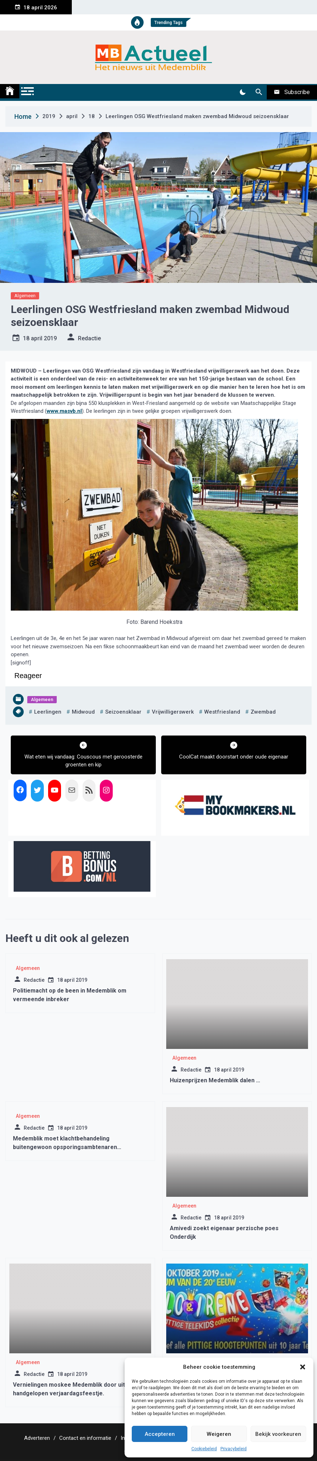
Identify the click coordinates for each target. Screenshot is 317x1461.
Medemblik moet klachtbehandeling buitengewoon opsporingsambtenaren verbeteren (65, 1147)
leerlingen (47, 712)
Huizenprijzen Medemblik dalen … (215, 1080)
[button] (302, 1367)
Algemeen (25, 295)
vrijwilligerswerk (173, 712)
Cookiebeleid (204, 1448)
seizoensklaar (123, 712)
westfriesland (222, 712)
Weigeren (219, 1434)
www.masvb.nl (64, 411)
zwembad (263, 712)
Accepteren (160, 1434)
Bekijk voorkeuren (278, 1434)
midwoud (83, 712)
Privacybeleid (233, 1448)
